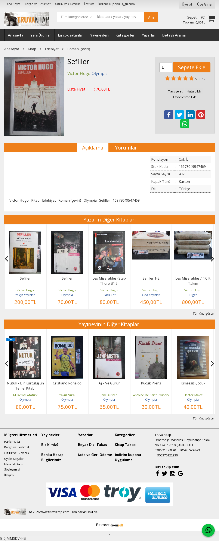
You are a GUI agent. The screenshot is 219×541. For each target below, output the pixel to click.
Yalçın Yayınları (25, 295)
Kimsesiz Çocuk (193, 383)
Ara (151, 18)
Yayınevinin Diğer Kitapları (109, 324)
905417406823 (189, 450)
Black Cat (109, 295)
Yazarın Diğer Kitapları (109, 219)
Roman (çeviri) (69, 200)
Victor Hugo (19, 200)
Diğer (193, 295)
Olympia (90, 200)
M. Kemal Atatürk (25, 395)
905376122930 (167, 455)
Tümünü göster (204, 313)
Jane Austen (109, 395)
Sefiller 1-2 (151, 278)
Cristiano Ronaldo (67, 383)
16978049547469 (126, 200)
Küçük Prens (151, 383)
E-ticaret (103, 524)
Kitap (35, 200)
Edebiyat (49, 200)
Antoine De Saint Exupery (151, 395)
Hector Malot (193, 395)
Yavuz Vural (67, 395)
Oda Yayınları (151, 295)
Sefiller (104, 200)
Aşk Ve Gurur (109, 383)
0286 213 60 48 (165, 450)
